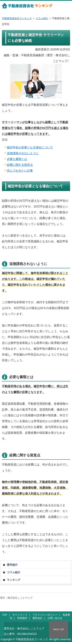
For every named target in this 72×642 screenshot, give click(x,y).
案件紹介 (12, 564)
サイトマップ (19, 614)
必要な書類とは (17, 159)
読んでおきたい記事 (20, 170)
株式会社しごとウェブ (19, 597)
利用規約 (22, 618)
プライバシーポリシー (44, 614)
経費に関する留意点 (20, 164)
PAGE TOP (58, 629)
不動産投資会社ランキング (17, 18)
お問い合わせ (54, 618)
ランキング (13, 579)
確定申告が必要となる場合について (30, 147)
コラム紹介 (42, 18)
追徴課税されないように (23, 153)
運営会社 (37, 618)
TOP (4, 614)
